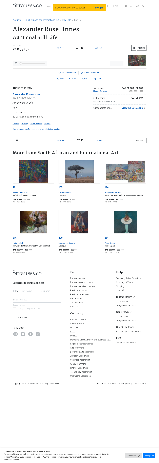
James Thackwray (20, 268)
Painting (25, 199)
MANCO (73, 411)
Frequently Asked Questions (128, 353)
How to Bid (121, 365)
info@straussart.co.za (126, 380)
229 (60, 313)
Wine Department (78, 439)
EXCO (72, 407)
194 (106, 262)
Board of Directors (78, 395)
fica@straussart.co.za (126, 418)
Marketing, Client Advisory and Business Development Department (99, 415)
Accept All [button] (149, 455)
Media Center (76, 373)
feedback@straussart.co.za (128, 407)
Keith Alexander (65, 268)
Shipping (120, 361)
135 (60, 262)
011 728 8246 (122, 376)
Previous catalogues (79, 369)
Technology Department (81, 447)
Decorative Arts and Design (82, 427)
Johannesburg (124, 372)
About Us (74, 382)
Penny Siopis (110, 318)
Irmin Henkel (18, 318)
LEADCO (74, 403)
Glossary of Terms (124, 357)
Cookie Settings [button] (133, 455)
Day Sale (66, 20)
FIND (115, 6)
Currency (90, 148)
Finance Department (79, 443)
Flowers (16, 199)
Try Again (99, 8)
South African (36, 199)
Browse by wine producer (81, 357)
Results (141, 48)
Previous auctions (78, 365)
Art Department (77, 423)
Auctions (17, 20)
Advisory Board (77, 399)
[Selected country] (15, 383)
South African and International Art (42, 20)
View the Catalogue (132, 183)
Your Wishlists (76, 377)
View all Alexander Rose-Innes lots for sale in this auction (36, 204)
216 (15, 313)
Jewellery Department (79, 431)
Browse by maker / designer (83, 361)
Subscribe (22, 393)
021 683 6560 (122, 392)
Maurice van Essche (67, 318)
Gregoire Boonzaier (113, 268)
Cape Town (122, 387)
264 (106, 313)
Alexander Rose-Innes (26, 169)
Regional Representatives (81, 419)
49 (14, 262)
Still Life (47, 199)
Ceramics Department (80, 435)
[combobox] (16, 365)
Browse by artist (77, 353)
